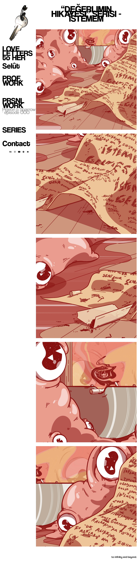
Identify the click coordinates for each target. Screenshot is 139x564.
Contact (16, 143)
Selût (11, 65)
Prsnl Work (13, 103)
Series (14, 129)
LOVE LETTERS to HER (17, 53)
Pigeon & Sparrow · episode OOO (19, 111)
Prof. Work (12, 80)
